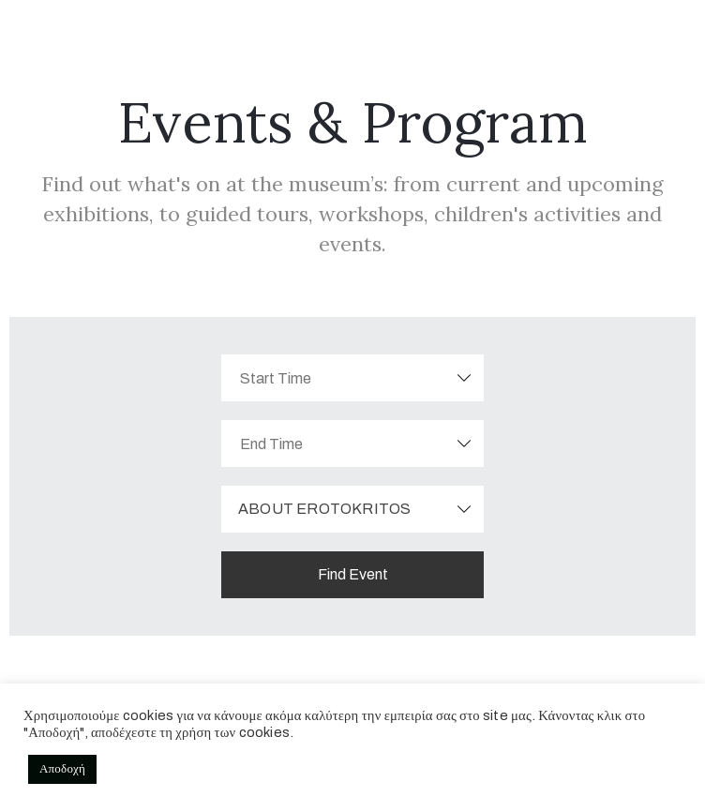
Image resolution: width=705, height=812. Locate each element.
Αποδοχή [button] (62, 768)
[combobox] (352, 509)
